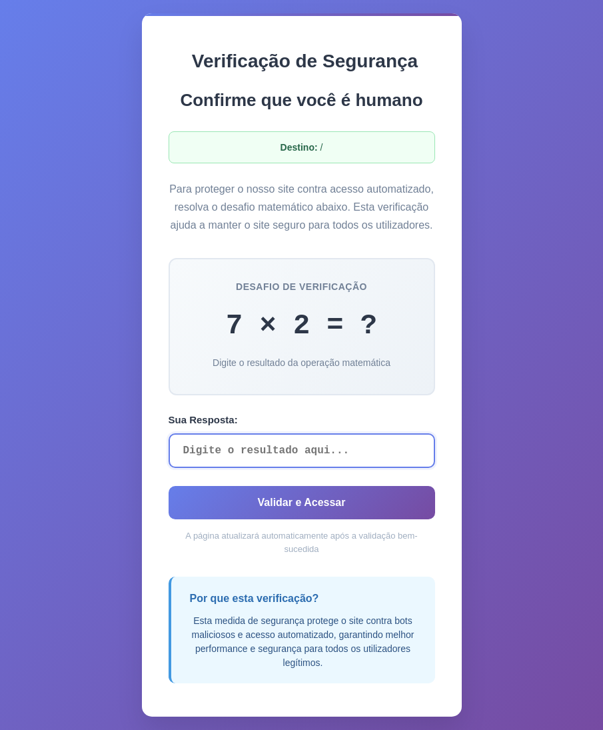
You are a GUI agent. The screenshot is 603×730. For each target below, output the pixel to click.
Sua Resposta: (203, 419)
